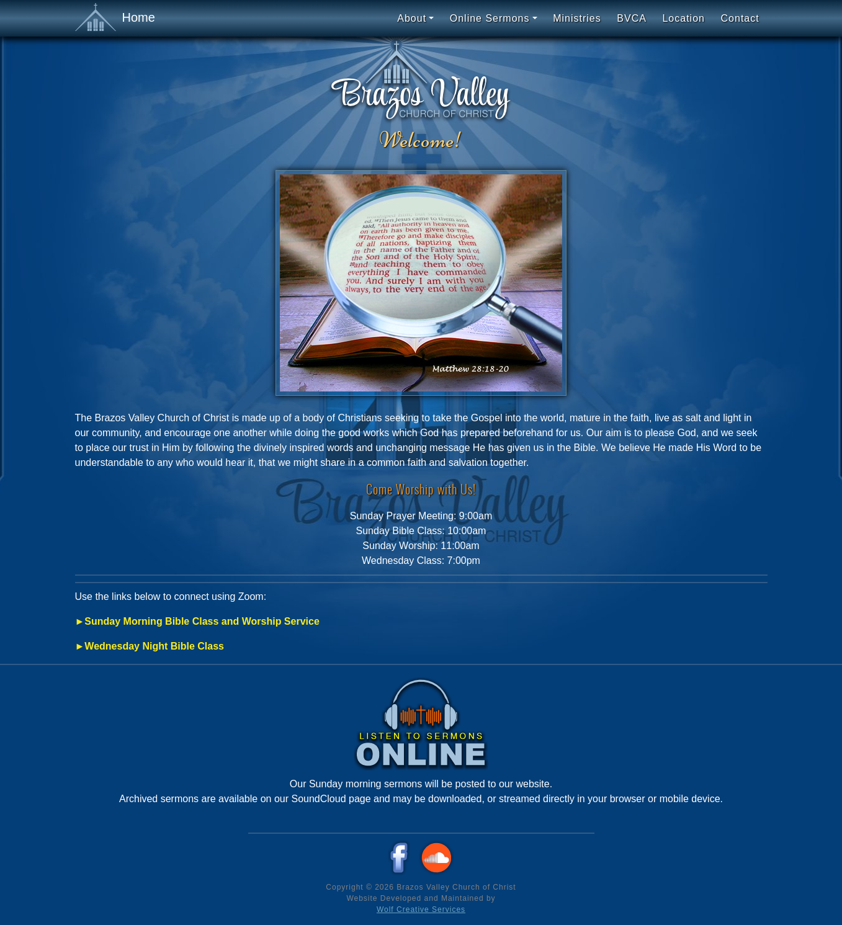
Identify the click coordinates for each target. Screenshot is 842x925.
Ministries (577, 18)
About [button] (411, 18)
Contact (740, 18)
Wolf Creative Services (421, 909)
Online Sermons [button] (490, 18)
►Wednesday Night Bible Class (149, 646)
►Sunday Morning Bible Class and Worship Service (197, 621)
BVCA (632, 18)
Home (115, 18)
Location (683, 18)
